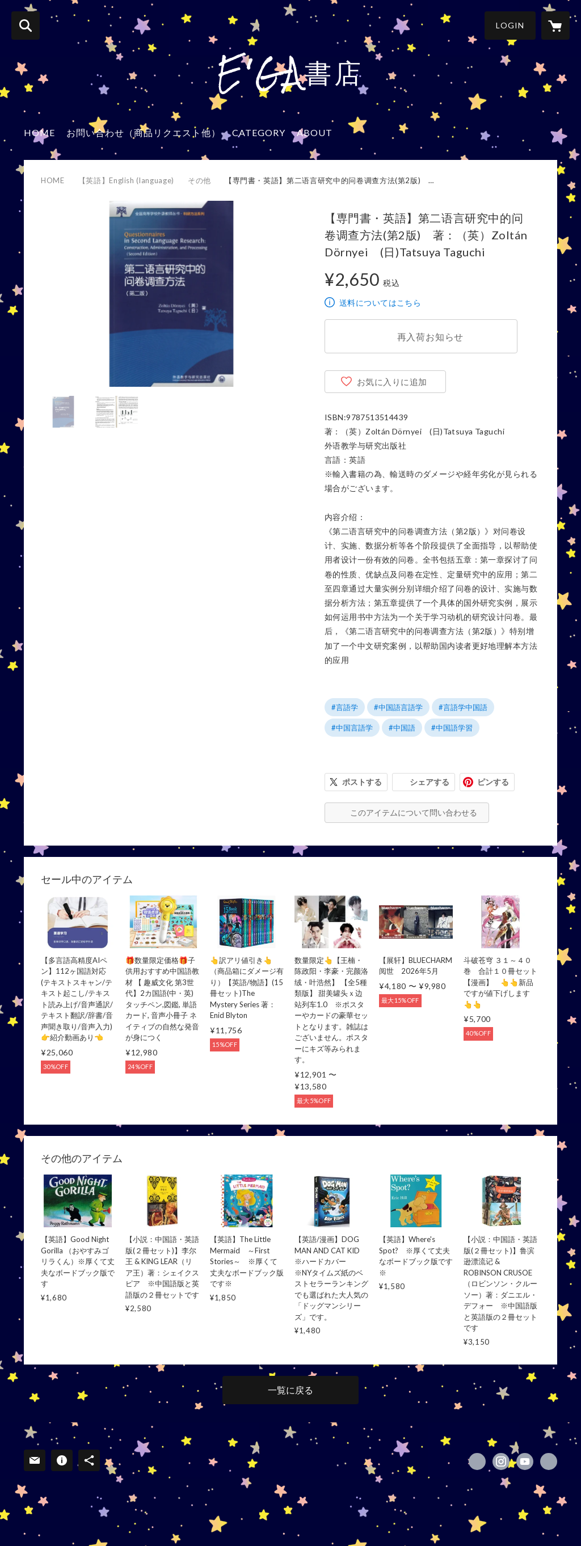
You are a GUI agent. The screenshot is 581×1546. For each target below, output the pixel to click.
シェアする (429, 782)
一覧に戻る (290, 1389)
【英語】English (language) (126, 180)
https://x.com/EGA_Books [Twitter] (477, 1461)
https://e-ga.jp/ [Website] (548, 1461)
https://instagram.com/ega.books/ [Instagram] (501, 1461)
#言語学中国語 (463, 707)
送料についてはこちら (380, 302)
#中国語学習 (452, 727)
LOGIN (510, 25)
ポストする (362, 782)
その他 (199, 180)
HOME (39, 132)
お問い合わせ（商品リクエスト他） (143, 132)
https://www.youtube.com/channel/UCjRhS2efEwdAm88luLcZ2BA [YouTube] (524, 1461)
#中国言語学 (352, 727)
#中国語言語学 (398, 707)
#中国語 (402, 727)
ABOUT (314, 132)
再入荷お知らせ (430, 336)
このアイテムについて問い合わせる (413, 812)
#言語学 (344, 707)
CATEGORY (258, 132)
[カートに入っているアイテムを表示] (555, 25)
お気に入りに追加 (392, 382)
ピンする (493, 782)
